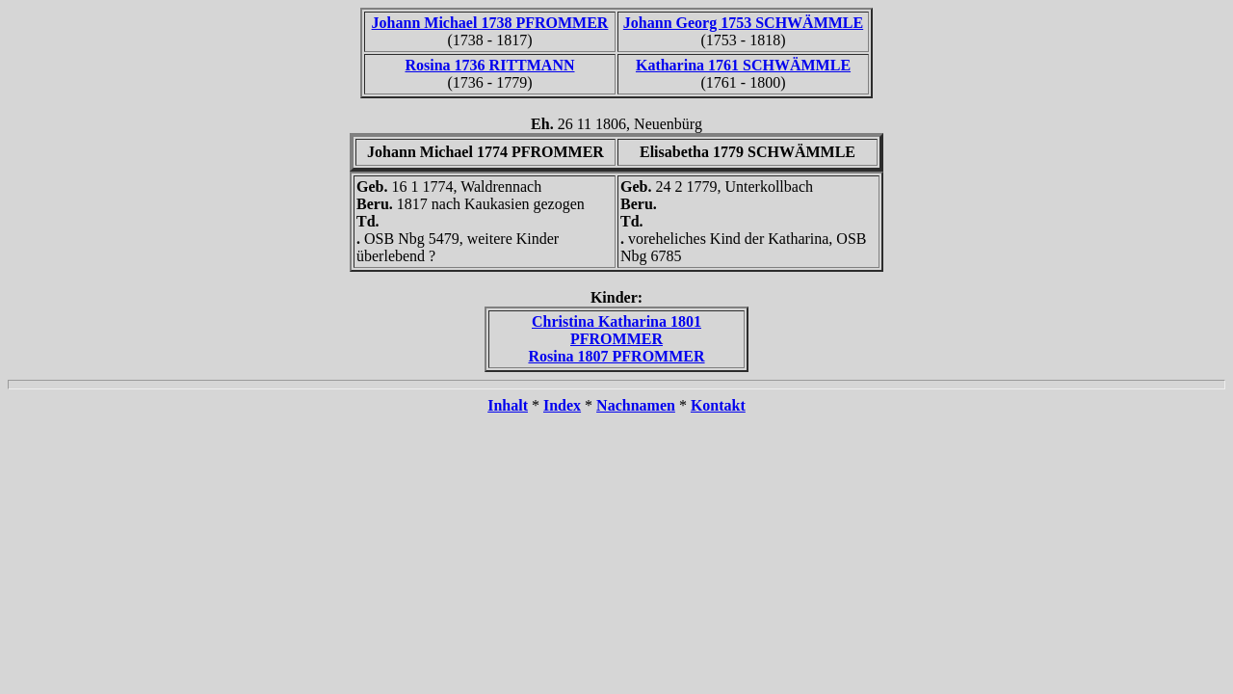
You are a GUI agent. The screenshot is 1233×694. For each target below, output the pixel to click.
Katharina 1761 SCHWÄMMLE (743, 65)
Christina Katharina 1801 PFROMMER (616, 330)
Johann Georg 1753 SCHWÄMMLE (743, 22)
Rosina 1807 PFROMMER (616, 356)
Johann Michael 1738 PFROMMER (490, 22)
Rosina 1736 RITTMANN (489, 65)
